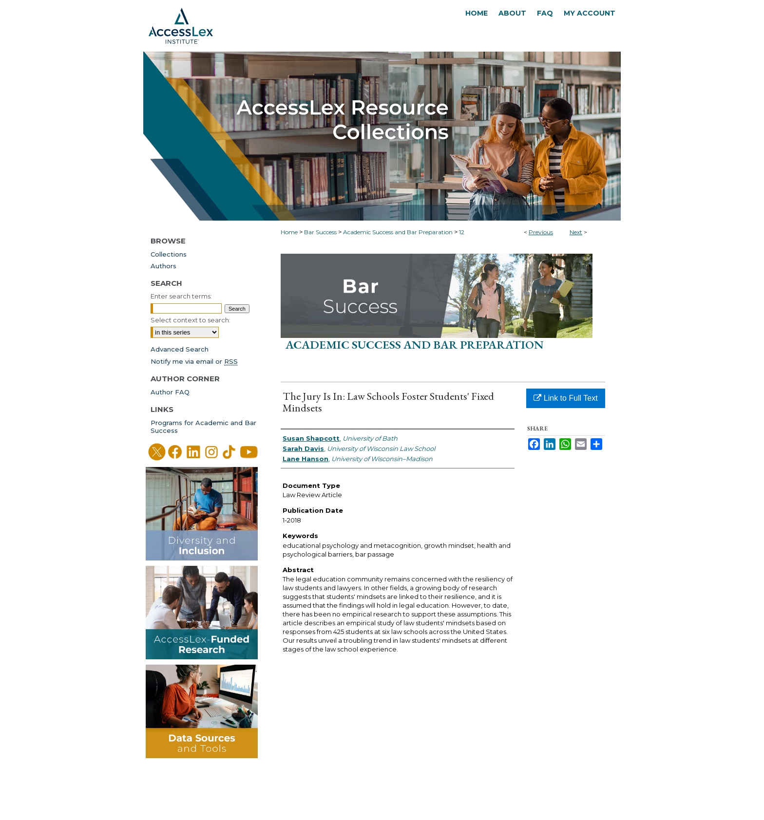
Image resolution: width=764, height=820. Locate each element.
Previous (541, 232)
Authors (163, 266)
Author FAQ (170, 392)
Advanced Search (180, 349)
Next (576, 232)
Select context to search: (190, 320)
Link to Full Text (565, 398)
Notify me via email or (194, 361)
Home (289, 232)
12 (461, 232)
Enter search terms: (181, 296)
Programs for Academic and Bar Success (203, 426)
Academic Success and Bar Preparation (398, 232)
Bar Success (320, 232)
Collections (169, 254)
